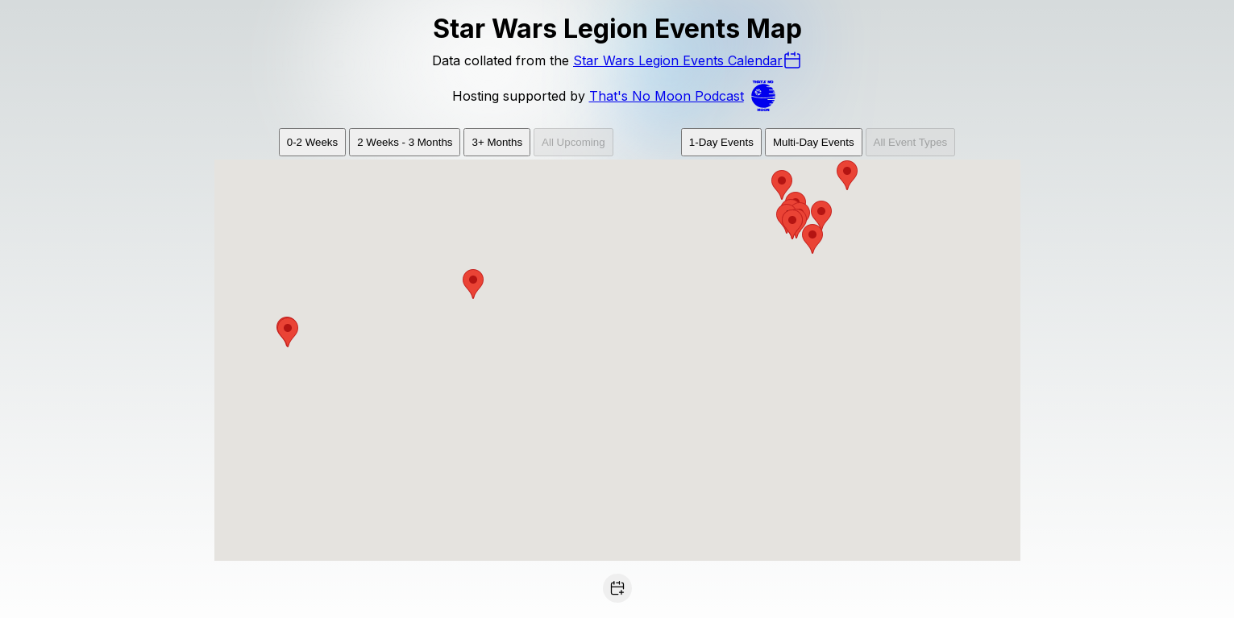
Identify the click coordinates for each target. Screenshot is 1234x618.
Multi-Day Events (813, 142)
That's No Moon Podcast (686, 96)
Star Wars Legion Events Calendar (687, 60)
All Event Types (911, 142)
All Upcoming (573, 142)
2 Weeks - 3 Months (404, 142)
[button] (821, 215)
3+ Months (497, 142)
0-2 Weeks (312, 142)
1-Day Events (721, 142)
